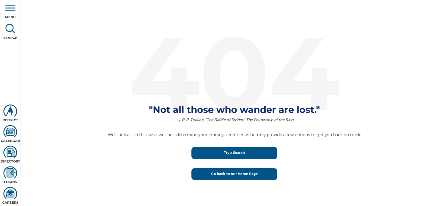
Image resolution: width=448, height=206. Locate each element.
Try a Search (234, 153)
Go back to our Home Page (234, 174)
